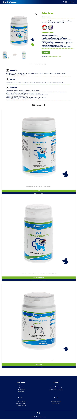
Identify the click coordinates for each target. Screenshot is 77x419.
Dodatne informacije (40, 64)
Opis (30, 64)
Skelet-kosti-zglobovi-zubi (54, 56)
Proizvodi (21, 389)
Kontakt (45, 52)
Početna (21, 386)
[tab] (30, 64)
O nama (21, 388)
